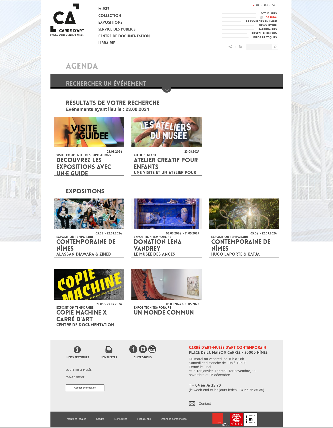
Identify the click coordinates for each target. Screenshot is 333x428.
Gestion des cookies (85, 387)
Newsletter (109, 357)
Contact (205, 403)
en (266, 5)
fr (258, 5)
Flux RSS (240, 47)
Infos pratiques (77, 357)
